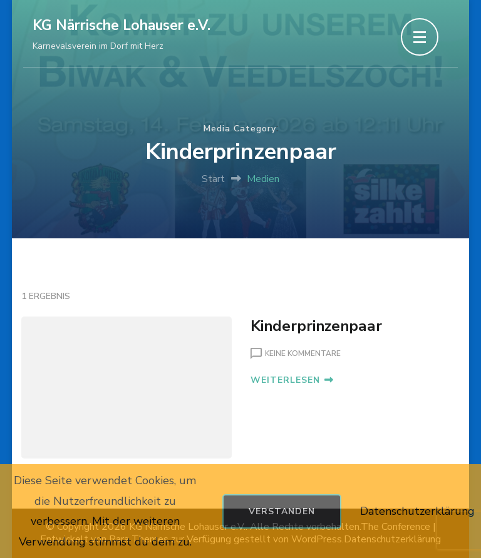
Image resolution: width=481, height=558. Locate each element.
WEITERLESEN (292, 380)
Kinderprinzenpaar (316, 326)
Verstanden (282, 511)
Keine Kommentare (303, 354)
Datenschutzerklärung (417, 511)
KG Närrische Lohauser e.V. (121, 25)
